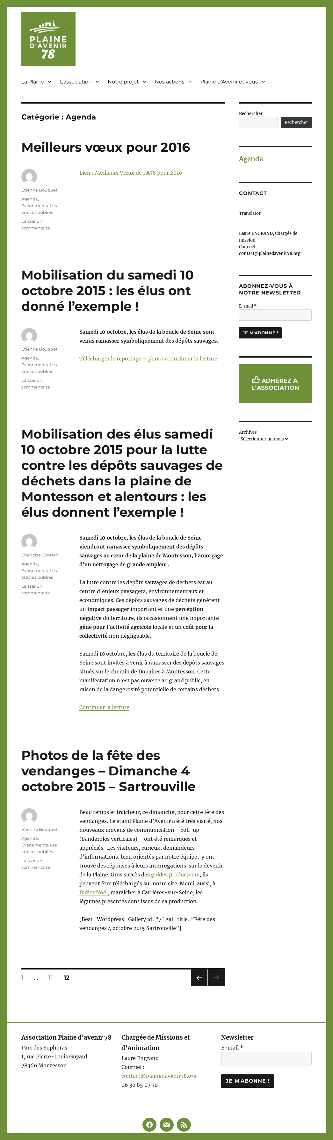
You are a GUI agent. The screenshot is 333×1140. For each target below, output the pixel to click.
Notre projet (123, 82)
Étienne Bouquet (39, 189)
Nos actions (170, 82)
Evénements (34, 205)
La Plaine (32, 82)
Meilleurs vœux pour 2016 (105, 147)
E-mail (248, 306)
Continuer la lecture (192, 358)
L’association (76, 82)
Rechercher (251, 113)
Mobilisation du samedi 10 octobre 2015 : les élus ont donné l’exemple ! (107, 290)
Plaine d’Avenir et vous (229, 82)
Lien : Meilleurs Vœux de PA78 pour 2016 (130, 173)
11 (53, 977)
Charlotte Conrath (39, 554)
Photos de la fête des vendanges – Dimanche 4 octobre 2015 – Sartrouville (108, 770)
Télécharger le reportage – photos (122, 358)
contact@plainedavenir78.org (159, 1076)
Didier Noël (93, 892)
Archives (248, 432)
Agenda (29, 198)
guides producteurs (175, 874)
